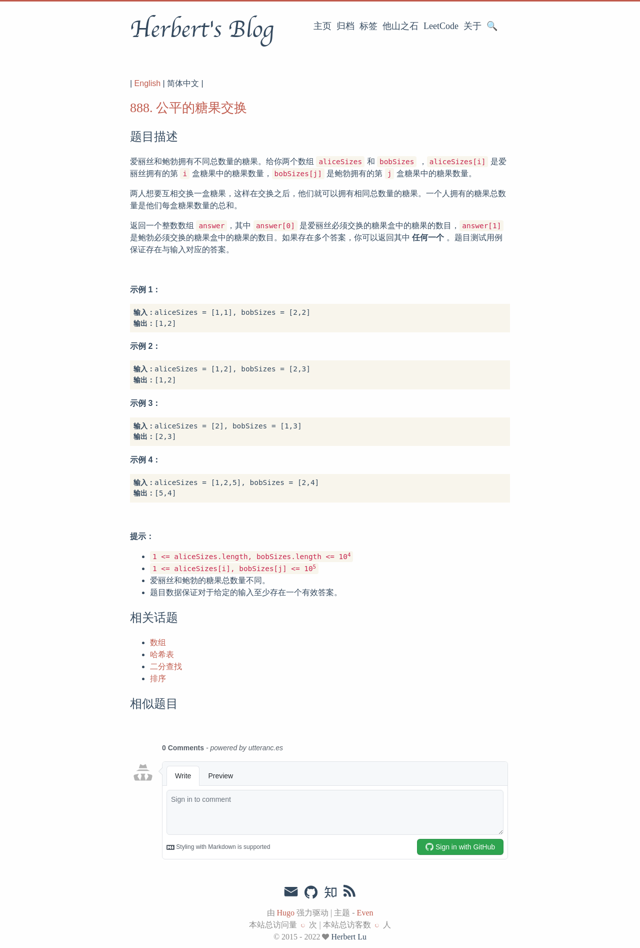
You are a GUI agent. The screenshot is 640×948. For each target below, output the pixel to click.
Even (365, 912)
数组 (158, 642)
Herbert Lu (348, 936)
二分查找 (166, 666)
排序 (158, 678)
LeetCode (441, 26)
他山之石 (400, 26)
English (147, 83)
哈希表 (162, 654)
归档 (345, 26)
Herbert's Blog (202, 30)
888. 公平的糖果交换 (188, 108)
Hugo (286, 912)
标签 (369, 26)
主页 (323, 26)
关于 (473, 26)
